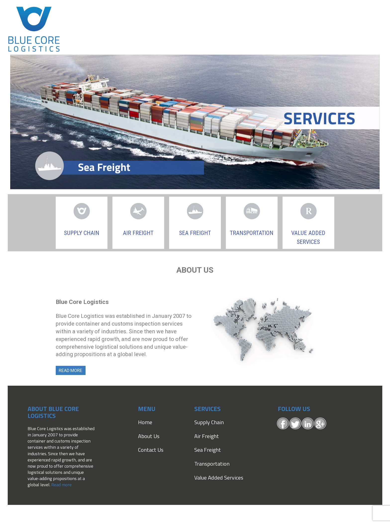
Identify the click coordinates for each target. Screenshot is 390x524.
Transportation (212, 463)
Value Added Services (218, 477)
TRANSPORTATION (251, 232)
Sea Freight (195, 232)
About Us (148, 436)
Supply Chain (81, 232)
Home (145, 422)
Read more (61, 484)
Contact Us (150, 450)
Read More (70, 370)
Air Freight (138, 232)
